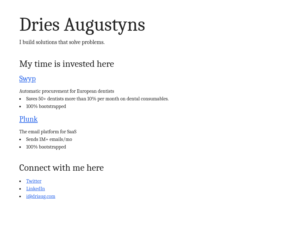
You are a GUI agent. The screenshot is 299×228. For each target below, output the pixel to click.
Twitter (33, 181)
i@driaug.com (40, 196)
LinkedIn (35, 189)
